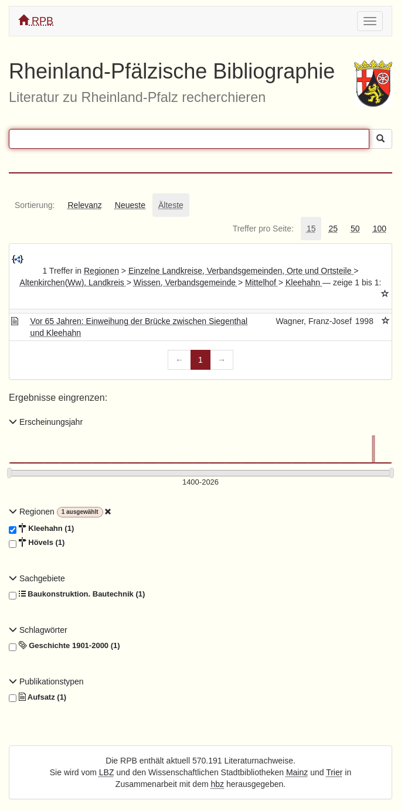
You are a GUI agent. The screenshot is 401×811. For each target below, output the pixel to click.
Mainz (297, 772)
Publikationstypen (46, 681)
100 (379, 228)
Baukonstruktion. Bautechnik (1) (77, 594)
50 (355, 228)
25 (333, 228)
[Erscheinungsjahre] (200, 482)
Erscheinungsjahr (46, 422)
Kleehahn (304, 282)
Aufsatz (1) (37, 697)
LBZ (106, 772)
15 (311, 228)
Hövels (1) (36, 542)
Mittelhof (261, 282)
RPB (35, 21)
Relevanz (84, 205)
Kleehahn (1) (41, 528)
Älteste (170, 205)
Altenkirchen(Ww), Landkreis (73, 282)
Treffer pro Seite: (263, 228)
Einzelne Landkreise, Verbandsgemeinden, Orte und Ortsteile (241, 270)
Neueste (130, 205)
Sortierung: (35, 205)
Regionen (101, 270)
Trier (334, 772)
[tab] (34, 205)
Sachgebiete (37, 578)
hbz (217, 784)
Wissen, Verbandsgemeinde (186, 282)
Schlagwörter (38, 630)
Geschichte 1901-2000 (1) (64, 645)
